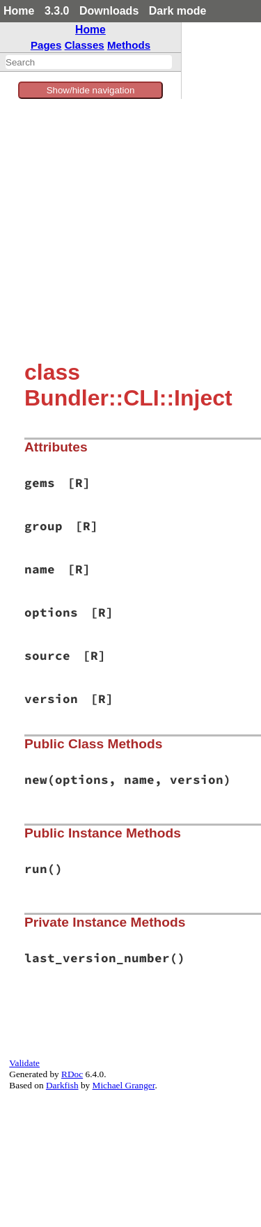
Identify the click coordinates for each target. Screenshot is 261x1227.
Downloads (109, 11)
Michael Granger (124, 1085)
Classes (84, 45)
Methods (128, 45)
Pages (46, 45)
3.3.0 (57, 11)
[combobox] (89, 62)
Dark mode (178, 11)
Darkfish (62, 1085)
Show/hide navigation (91, 90)
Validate (24, 1063)
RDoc (72, 1074)
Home (18, 11)
